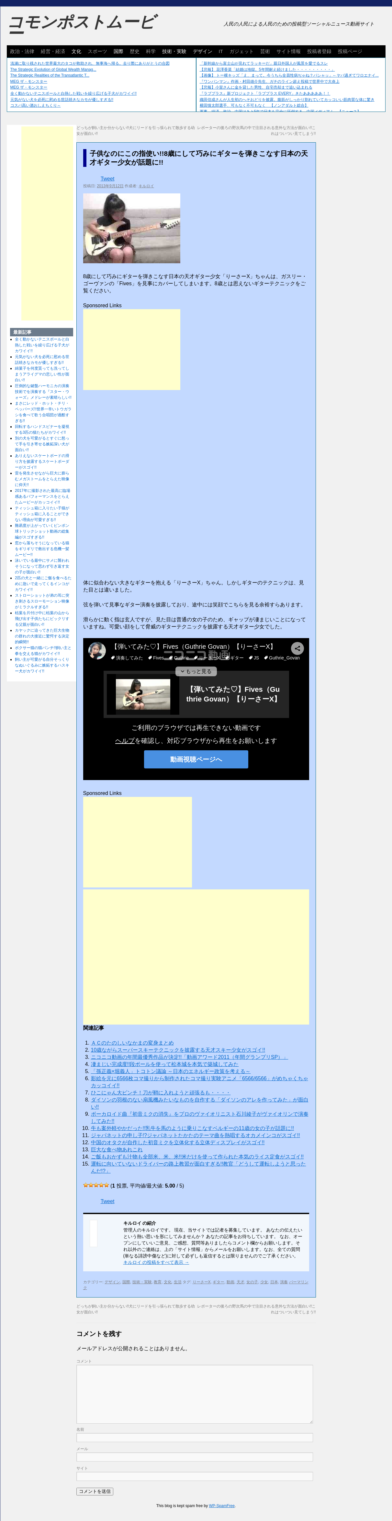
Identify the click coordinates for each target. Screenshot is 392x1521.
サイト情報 (288, 51)
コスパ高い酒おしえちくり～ (35, 105)
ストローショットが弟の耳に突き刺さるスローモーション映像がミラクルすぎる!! (42, 601)
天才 (240, 1282)
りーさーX (202, 1282)
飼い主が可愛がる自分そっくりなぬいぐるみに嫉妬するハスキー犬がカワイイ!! (42, 665)
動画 (230, 1282)
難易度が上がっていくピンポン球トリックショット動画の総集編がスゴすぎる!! (42, 531)
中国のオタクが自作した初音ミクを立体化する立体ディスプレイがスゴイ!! (178, 1142)
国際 (118, 51)
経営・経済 (53, 51)
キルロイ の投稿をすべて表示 (156, 1262)
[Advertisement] (131, 349)
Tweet (108, 178)
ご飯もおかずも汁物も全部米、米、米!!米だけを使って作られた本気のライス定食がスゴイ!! (197, 1156)
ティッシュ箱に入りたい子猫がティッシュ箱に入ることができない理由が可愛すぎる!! (42, 514)
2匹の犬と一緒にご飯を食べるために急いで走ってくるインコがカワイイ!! (43, 584)
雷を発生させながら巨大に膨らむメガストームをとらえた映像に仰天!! (42, 479)
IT (221, 51)
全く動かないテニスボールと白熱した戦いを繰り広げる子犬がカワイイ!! (73, 93)
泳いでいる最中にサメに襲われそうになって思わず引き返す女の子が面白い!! (42, 566)
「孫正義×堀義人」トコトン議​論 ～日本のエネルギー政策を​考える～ (171, 1071)
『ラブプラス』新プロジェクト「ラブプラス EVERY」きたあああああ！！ (265, 93)
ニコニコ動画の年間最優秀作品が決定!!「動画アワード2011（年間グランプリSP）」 (189, 1057)
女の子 (252, 1282)
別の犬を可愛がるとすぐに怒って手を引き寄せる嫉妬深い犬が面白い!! (42, 444)
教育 (158, 1282)
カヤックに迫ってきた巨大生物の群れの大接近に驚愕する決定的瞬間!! (42, 636)
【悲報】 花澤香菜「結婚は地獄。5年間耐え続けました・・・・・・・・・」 (267, 69)
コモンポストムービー (81, 28)
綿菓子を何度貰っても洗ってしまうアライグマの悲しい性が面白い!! (42, 374)
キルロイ (146, 186)
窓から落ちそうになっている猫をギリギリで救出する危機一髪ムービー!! (42, 549)
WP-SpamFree (222, 1506)
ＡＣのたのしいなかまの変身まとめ (132, 1043)
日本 (274, 1282)
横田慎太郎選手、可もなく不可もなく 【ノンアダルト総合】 (254, 105)
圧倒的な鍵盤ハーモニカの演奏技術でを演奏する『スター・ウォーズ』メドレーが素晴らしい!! (43, 392)
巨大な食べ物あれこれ (117, 1149)
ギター (218, 1282)
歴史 (135, 51)
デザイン (202, 51)
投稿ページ (350, 51)
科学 (151, 51)
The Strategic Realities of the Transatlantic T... (50, 75)
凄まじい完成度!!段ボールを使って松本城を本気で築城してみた (165, 1064)
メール (82, 1449)
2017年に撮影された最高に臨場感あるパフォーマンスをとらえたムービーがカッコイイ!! (42, 496)
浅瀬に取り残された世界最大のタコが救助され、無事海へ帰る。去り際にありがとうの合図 (90, 63)
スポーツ (97, 51)
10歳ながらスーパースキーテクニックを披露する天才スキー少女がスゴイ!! (178, 1050)
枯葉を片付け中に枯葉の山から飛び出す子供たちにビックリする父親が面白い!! (42, 619)
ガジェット (242, 51)
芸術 (265, 51)
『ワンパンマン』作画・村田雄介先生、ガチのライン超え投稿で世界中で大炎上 (270, 81)
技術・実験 (174, 51)
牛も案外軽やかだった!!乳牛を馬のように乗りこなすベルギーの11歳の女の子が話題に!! (192, 1128)
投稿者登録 (319, 51)
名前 (80, 1429)
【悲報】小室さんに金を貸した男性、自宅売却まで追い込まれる (256, 87)
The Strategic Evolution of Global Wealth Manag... (53, 69)
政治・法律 (22, 51)
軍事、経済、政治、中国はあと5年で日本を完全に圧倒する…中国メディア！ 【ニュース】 (280, 111)
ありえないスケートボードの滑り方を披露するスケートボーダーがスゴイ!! (42, 461)
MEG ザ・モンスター (29, 81)
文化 (76, 51)
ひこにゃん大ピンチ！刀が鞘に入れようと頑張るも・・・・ (161, 1092)
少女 (264, 1282)
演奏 (284, 1282)
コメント (84, 1361)
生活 (178, 1282)
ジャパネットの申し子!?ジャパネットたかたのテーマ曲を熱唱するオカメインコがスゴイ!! (195, 1135)
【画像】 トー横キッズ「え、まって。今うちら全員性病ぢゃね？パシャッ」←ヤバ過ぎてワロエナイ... (289, 75)
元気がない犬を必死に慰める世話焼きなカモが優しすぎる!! (62, 99)
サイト (82, 1468)
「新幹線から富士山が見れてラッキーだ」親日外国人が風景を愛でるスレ (264, 63)
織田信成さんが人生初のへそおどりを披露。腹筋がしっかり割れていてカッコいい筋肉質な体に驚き (287, 99)
